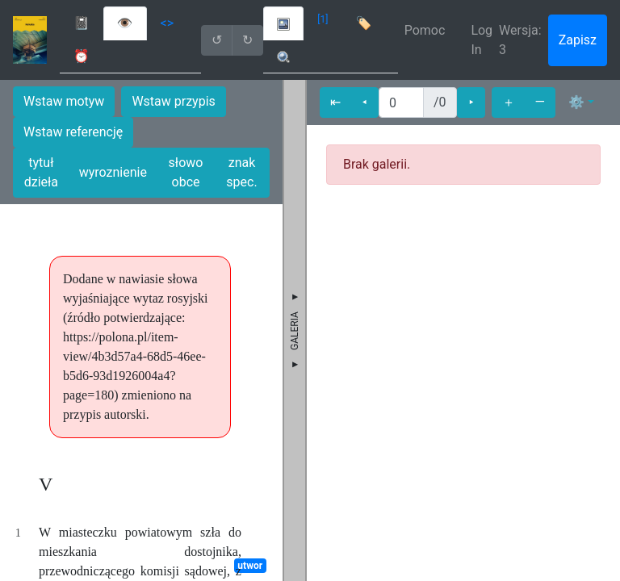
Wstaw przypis (173, 101)
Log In (481, 40)
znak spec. (241, 172)
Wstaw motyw (63, 101)
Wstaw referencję (73, 132)
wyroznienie (113, 172)
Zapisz (578, 40)
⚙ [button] (576, 102)
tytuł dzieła (41, 172)
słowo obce (186, 172)
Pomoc (425, 30)
